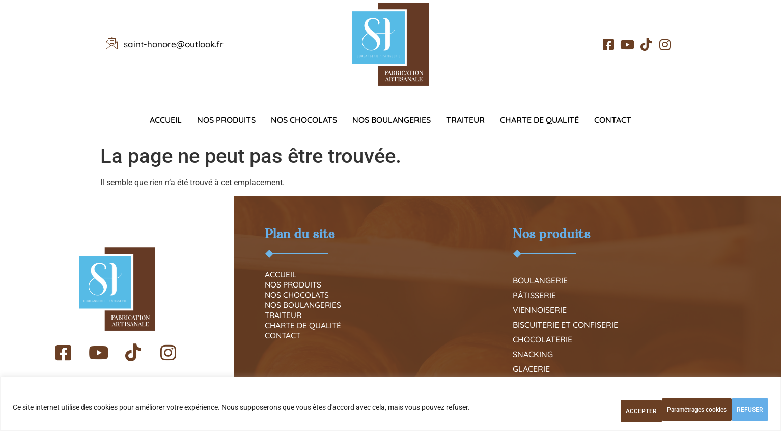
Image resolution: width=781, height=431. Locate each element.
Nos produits (226, 119)
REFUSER (669, 411)
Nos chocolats (304, 119)
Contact (612, 119)
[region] (390, 408)
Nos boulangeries (391, 119)
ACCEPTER (736, 411)
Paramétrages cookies (584, 411)
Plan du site (300, 234)
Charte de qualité (539, 119)
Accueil (166, 119)
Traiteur (465, 119)
